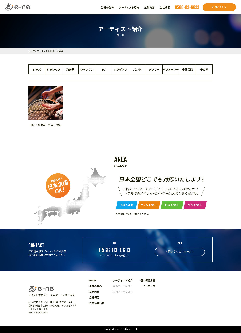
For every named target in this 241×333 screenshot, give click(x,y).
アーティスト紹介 (129, 7)
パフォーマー (171, 69)
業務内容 (149, 7)
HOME (92, 280)
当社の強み (107, 7)
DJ (103, 69)
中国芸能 (187, 69)
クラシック (53, 69)
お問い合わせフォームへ (179, 251)
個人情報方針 (147, 280)
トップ (31, 51)
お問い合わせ (96, 303)
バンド (137, 69)
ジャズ (37, 69)
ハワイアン (120, 69)
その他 (204, 69)
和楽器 (70, 69)
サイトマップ (147, 286)
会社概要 (165, 7)
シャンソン (87, 69)
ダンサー (154, 69)
